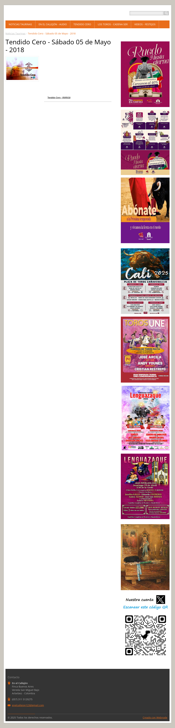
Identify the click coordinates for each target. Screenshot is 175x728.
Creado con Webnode (155, 717)
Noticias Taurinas (15, 33)
